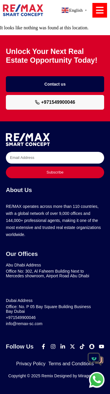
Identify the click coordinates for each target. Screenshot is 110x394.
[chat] (97, 379)
